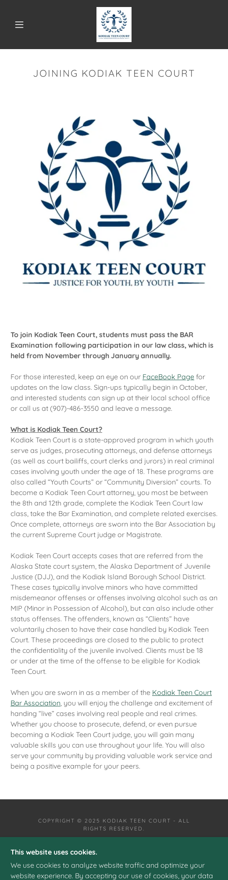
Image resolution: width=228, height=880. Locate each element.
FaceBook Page (168, 376)
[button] (21, 24)
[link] (114, 24)
